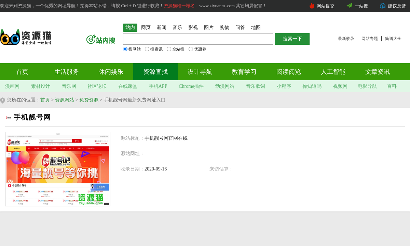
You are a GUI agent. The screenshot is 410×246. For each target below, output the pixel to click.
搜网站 (132, 49)
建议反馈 (397, 6)
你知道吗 (312, 86)
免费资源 (88, 99)
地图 (256, 27)
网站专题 (369, 38)
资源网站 (64, 99)
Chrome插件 (191, 86)
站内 (130, 27)
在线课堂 (127, 86)
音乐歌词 (255, 86)
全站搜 (175, 49)
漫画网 (12, 86)
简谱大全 (393, 38)
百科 (392, 86)
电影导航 (367, 86)
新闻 (161, 27)
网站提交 (325, 6)
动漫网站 (224, 86)
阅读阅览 (288, 71)
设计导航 (200, 71)
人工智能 (333, 71)
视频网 (340, 86)
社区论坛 (97, 86)
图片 (209, 27)
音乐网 (69, 86)
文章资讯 (377, 71)
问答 (240, 27)
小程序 (284, 86)
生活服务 (66, 71)
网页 (146, 27)
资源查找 (155, 71)
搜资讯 (154, 49)
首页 (22, 71)
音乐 (177, 27)
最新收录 (346, 38)
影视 (193, 27)
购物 (224, 27)
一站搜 (361, 6)
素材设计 (40, 86)
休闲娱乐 (111, 71)
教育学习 (244, 71)
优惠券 (197, 49)
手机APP (158, 86)
